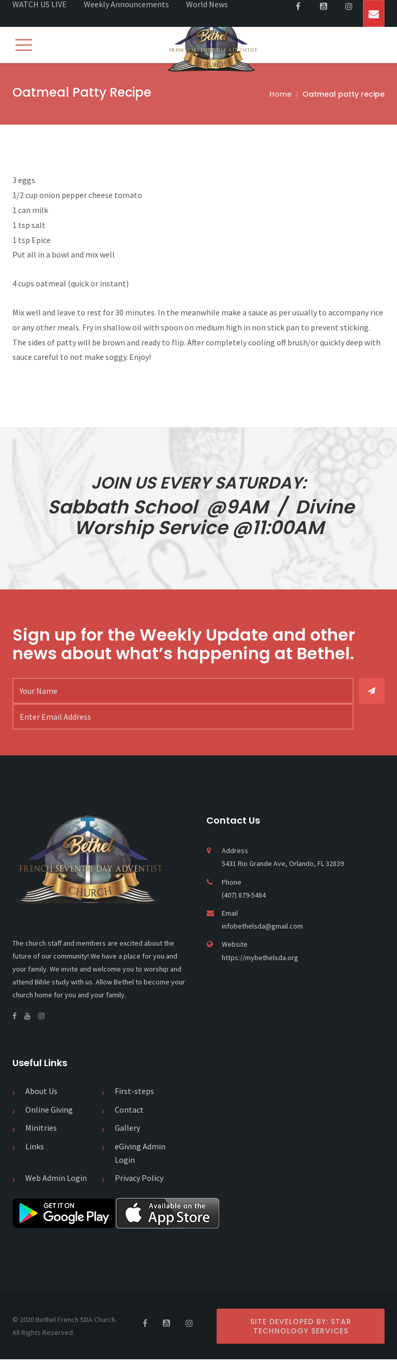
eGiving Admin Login (140, 1160)
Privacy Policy (139, 1184)
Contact (129, 1116)
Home (280, 94)
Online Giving (49, 1116)
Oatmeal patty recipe (343, 94)
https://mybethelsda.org (260, 963)
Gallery (127, 1134)
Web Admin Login (56, 1184)
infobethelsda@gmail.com (262, 932)
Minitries (41, 1134)
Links (34, 1153)
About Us (41, 1097)
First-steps (134, 1097)
